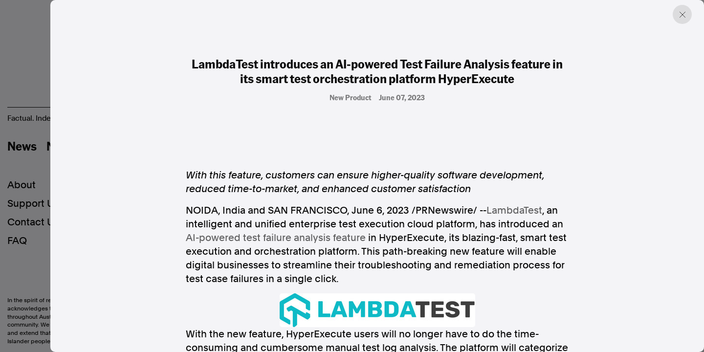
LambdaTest (514, 210)
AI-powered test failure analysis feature (276, 237)
